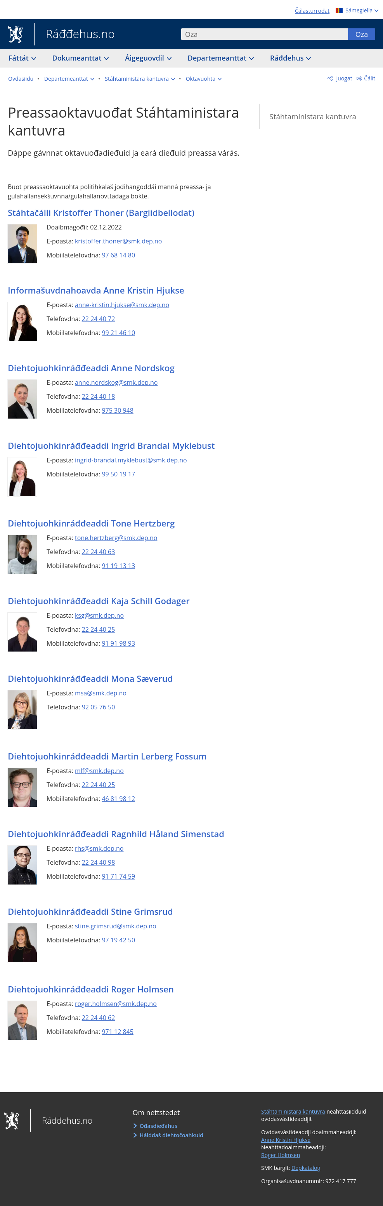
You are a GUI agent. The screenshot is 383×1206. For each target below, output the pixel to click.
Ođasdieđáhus (158, 1126)
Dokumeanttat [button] (78, 58)
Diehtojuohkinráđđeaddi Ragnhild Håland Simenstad (116, 833)
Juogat (343, 78)
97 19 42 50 (118, 940)
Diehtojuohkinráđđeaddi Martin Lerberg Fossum (107, 756)
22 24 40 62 (98, 1017)
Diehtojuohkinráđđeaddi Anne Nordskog (91, 368)
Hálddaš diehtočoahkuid (171, 1135)
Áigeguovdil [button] (145, 58)
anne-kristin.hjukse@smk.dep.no (122, 305)
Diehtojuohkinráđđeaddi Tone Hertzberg (91, 523)
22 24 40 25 (98, 629)
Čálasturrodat (312, 10)
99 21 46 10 (118, 332)
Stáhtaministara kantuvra (312, 116)
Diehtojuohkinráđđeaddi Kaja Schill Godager (99, 600)
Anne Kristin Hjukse (285, 1139)
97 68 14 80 (118, 255)
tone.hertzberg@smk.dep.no (116, 537)
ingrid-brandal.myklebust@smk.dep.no (131, 460)
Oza (361, 34)
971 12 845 (117, 1031)
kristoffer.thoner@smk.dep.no (118, 241)
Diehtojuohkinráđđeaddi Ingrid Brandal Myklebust (111, 445)
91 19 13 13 (118, 565)
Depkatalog (305, 1167)
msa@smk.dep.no (101, 693)
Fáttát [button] (20, 58)
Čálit (369, 78)
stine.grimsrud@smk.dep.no (115, 926)
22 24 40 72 (98, 319)
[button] (69, 79)
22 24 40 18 (98, 396)
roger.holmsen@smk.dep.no (116, 1003)
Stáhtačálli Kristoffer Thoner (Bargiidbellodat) (101, 212)
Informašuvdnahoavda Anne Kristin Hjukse (96, 290)
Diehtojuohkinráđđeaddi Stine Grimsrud (90, 911)
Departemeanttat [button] (218, 58)
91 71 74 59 (118, 876)
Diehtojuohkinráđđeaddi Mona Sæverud (90, 678)
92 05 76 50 (98, 707)
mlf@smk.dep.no (99, 770)
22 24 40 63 (98, 551)
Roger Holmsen (280, 1155)
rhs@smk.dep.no (99, 848)
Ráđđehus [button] (287, 58)
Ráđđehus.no (74, 34)
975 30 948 (117, 410)
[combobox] (264, 34)
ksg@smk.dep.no (99, 615)
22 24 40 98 (98, 862)
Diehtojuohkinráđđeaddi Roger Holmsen (91, 989)
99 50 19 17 (118, 474)
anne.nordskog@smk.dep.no (116, 382)
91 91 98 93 (118, 643)
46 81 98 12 (118, 798)
